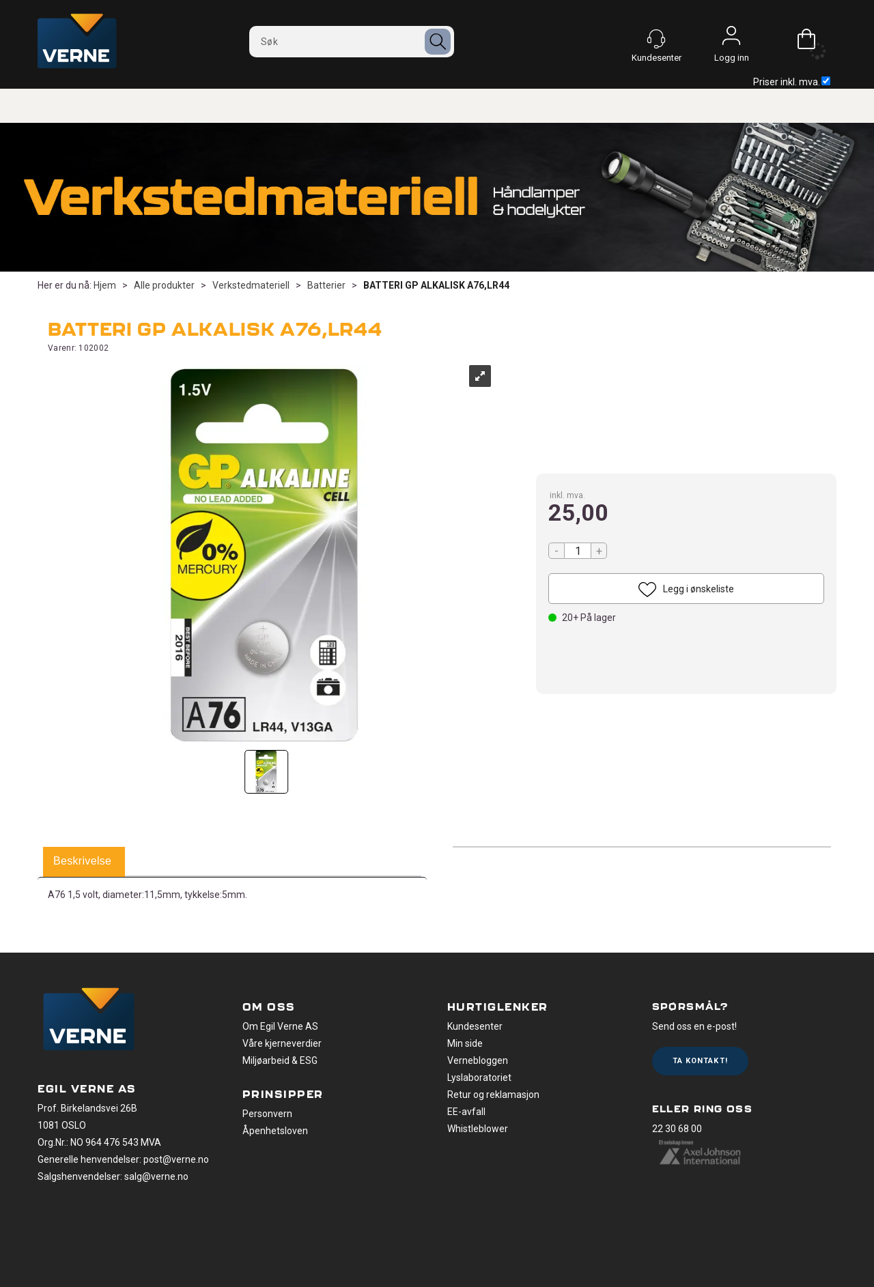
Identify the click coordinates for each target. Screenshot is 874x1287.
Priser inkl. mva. (791, 81)
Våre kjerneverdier (282, 1043)
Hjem (105, 285)
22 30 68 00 (677, 1128)
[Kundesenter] (656, 39)
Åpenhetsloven (275, 1130)
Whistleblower (477, 1128)
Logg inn (731, 39)
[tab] (82, 862)
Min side (465, 1043)
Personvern (267, 1113)
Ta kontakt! (700, 1060)
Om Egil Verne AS (280, 1026)
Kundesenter (475, 1026)
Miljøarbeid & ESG (280, 1060)
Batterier (326, 285)
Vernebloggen (477, 1060)
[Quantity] (578, 551)
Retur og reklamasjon (493, 1094)
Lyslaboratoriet (479, 1077)
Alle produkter (164, 285)
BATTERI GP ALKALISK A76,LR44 (436, 285)
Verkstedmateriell (251, 285)
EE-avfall (466, 1111)
